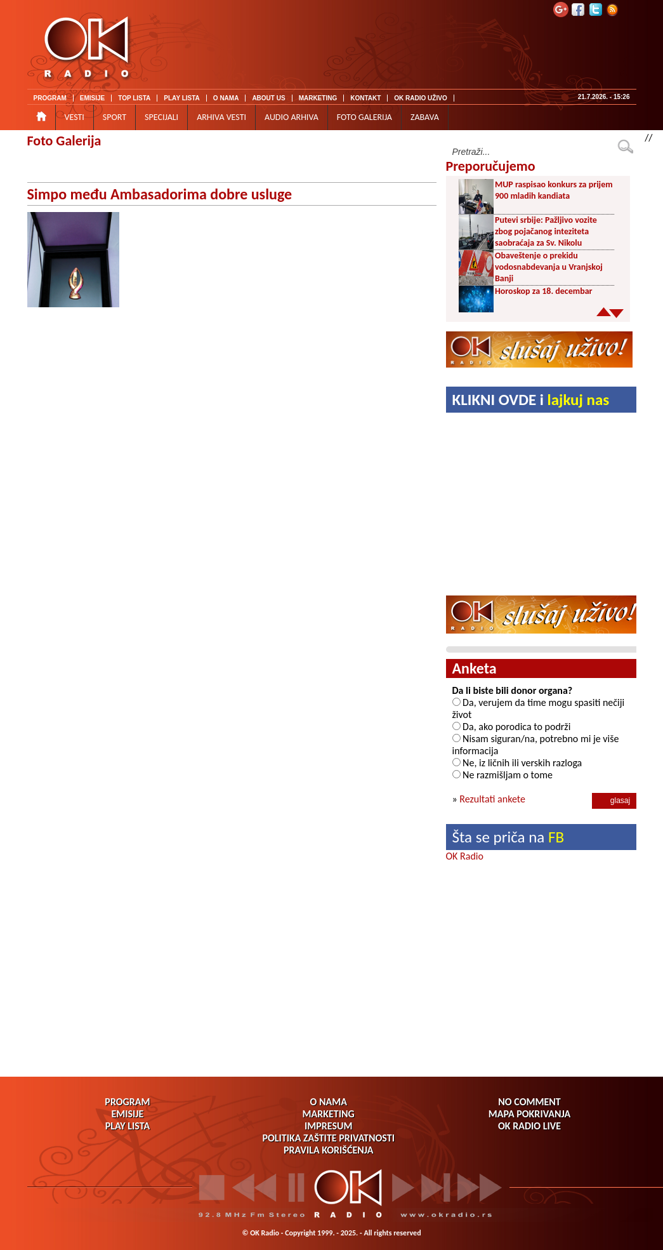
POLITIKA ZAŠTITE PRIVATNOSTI (328, 1138)
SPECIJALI (161, 117)
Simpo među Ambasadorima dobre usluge (159, 194)
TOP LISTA (134, 98)
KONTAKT (365, 98)
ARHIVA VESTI (221, 117)
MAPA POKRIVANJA (529, 1114)
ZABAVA (424, 117)
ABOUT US (268, 98)
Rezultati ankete (492, 799)
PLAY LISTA (182, 98)
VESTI (74, 117)
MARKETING (318, 98)
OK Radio (464, 856)
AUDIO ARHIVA (291, 117)
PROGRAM (50, 98)
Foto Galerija (64, 140)
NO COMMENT (529, 1102)
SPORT (114, 117)
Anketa (474, 668)
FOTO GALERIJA (364, 117)
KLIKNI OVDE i (531, 399)
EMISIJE (92, 98)
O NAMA (226, 98)
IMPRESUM (328, 1126)
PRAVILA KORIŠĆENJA (328, 1150)
